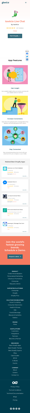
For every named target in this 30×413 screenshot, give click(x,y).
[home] (5, 2)
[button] (25, 2)
